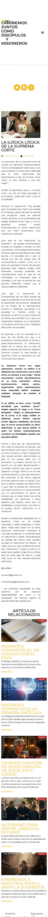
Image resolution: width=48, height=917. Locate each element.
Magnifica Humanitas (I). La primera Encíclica (21, 709)
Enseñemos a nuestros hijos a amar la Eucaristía (22, 883)
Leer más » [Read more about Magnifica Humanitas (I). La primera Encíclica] (7, 730)
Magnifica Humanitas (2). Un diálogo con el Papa (20, 652)
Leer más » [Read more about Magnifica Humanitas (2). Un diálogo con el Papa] (7, 671)
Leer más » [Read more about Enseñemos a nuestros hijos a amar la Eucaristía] (7, 901)
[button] (42, 32)
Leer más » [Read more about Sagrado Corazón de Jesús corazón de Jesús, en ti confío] (7, 791)
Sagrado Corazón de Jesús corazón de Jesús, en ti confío (21, 769)
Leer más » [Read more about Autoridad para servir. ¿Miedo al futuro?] (7, 846)
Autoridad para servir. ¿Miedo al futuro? (20, 828)
